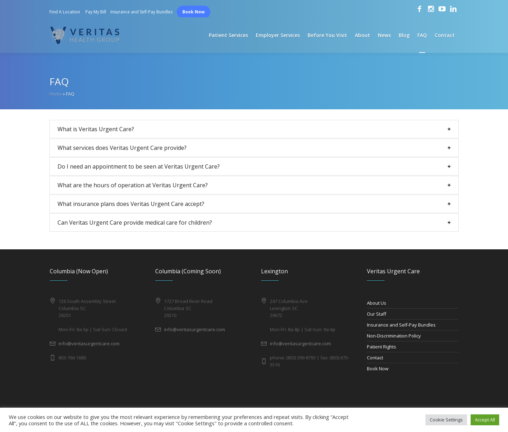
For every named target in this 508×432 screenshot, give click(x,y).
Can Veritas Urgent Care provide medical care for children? (135, 222)
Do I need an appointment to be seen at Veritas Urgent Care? (139, 166)
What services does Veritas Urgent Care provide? (122, 148)
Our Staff (376, 314)
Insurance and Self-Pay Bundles (141, 12)
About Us (376, 303)
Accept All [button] (485, 419)
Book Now (193, 12)
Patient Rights (381, 346)
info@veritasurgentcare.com (89, 343)
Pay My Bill (95, 12)
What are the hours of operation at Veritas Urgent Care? (133, 185)
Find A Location (64, 12)
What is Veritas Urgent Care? (96, 129)
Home (55, 94)
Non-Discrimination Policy (394, 336)
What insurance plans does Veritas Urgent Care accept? (131, 204)
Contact (375, 357)
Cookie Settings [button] (446, 419)
